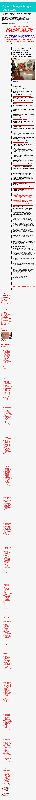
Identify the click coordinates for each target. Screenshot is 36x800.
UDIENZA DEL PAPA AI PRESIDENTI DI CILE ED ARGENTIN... (7, 517)
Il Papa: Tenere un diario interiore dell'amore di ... (6, 521)
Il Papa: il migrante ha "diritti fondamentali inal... (7, 603)
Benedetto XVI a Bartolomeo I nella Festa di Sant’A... (7, 405)
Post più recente (16, 286)
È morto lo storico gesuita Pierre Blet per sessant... (7, 351)
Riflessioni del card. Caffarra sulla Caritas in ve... (7, 672)
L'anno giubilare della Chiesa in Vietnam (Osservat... (7, 686)
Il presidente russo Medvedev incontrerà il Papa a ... (7, 633)
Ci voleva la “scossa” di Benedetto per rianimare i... (7, 492)
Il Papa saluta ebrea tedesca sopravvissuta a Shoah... (7, 712)
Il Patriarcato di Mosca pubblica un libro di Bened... (7, 386)
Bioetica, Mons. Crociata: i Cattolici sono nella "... (7, 647)
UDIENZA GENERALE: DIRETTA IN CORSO (6, 751)
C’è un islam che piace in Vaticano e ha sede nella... (7, 504)
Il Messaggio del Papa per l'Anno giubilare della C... (7, 663)
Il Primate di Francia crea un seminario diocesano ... (7, 693)
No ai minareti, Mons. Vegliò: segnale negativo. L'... (7, 401)
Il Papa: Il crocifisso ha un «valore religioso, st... (7, 417)
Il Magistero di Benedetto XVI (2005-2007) (6, 306)
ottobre (5, 783)
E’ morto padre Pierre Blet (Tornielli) (7, 393)
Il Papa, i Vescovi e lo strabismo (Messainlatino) (7, 625)
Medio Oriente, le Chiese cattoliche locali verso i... (7, 754)
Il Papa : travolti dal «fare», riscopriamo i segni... (6, 488)
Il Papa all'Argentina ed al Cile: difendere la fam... (7, 530)
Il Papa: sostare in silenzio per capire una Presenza (7, 527)
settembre (6, 784)
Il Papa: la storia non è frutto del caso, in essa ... (7, 726)
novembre (6, 349)
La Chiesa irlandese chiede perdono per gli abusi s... (7, 559)
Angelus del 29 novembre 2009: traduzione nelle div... (7, 442)
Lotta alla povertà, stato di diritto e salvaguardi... (6, 395)
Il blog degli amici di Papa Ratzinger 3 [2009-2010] (6, 321)
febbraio (5, 793)
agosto (5, 786)
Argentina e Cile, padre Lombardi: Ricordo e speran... (7, 537)
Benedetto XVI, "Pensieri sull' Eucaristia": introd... (6, 643)
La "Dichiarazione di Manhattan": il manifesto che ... (7, 703)
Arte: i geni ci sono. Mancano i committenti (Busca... (6, 781)
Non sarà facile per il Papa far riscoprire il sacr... (7, 768)
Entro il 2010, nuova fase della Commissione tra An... (7, 438)
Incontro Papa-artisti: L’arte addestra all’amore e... (7, 622)
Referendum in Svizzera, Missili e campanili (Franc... (7, 354)
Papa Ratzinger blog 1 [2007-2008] (5, 324)
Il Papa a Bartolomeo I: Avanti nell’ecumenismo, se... (7, 390)
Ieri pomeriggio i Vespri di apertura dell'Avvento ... (7, 451)
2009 (3, 346)
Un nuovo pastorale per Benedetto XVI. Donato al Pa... (7, 581)
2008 (3, 795)
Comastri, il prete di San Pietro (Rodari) (7, 666)
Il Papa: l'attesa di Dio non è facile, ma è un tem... (7, 524)
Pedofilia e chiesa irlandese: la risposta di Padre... (7, 585)
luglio (5, 787)
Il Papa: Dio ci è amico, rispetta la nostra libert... (7, 733)
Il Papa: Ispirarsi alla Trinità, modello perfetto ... (7, 723)
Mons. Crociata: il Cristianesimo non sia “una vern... (7, 639)
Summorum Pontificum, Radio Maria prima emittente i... (7, 427)
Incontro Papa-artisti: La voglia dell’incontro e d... (7, 498)
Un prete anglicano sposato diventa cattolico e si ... (6, 774)
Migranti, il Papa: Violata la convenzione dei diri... (7, 619)
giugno (5, 788)
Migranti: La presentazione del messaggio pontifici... (7, 571)
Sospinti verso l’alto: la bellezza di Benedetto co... (7, 764)
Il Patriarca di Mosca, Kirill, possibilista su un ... (7, 574)
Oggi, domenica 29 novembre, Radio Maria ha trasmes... (7, 553)
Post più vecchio (31, 286)
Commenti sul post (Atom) (23, 289)
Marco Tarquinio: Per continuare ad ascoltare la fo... (7, 761)
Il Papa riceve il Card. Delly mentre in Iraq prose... (7, 556)
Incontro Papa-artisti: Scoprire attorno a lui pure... (7, 501)
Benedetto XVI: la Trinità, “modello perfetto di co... (6, 700)
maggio (5, 789)
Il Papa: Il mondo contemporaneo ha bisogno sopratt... (7, 478)
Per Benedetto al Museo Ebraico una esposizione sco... (7, 707)
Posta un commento (17, 283)
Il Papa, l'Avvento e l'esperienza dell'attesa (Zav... (7, 376)
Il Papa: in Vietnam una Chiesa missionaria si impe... (6, 651)
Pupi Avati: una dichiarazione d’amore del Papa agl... (7, 372)
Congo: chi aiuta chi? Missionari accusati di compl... (7, 629)
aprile (5, 790)
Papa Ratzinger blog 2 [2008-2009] (16, 7)
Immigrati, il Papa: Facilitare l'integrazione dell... (6, 611)
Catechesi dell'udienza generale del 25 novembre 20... (6, 690)
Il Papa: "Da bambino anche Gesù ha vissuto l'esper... (7, 615)
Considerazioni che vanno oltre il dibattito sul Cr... (7, 484)
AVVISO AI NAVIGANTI (6, 534)
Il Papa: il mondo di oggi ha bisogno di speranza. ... (7, 472)
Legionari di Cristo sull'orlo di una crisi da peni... (6, 540)
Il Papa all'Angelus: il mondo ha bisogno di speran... (7, 458)
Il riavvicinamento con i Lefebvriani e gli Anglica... (7, 771)
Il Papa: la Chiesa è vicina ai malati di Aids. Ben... (7, 461)
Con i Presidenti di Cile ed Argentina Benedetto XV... (7, 507)
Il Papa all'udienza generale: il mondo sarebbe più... (7, 715)
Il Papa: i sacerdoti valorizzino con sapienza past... (6, 740)
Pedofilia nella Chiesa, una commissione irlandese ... (6, 607)
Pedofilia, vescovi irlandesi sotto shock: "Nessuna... (7, 398)
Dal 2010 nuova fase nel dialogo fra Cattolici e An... (7, 660)
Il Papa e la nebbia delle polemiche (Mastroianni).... (6, 657)
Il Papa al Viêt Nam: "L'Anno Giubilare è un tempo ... (7, 636)
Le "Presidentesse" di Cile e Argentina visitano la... (7, 510)
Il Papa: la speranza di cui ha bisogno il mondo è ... (7, 445)
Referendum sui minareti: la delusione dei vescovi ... (6, 358)
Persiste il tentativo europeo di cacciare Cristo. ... (7, 718)
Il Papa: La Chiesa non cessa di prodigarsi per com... (6, 466)
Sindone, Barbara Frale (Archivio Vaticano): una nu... (6, 368)
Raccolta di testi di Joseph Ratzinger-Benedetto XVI (5, 312)
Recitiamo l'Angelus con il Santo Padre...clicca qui (7, 481)
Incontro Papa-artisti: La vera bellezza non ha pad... (7, 434)
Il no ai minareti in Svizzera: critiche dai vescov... (7, 361)
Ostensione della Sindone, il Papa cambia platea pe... (7, 455)
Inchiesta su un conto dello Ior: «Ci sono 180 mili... (7, 680)
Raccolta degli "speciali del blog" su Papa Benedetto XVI (6, 315)
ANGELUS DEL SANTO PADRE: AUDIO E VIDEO (7, 448)
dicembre (5, 347)
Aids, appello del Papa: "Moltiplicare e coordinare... (7, 469)
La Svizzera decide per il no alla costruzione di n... (7, 423)
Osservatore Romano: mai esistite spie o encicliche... (6, 544)
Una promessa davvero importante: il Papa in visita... (7, 593)
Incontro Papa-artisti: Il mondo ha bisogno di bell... (7, 683)
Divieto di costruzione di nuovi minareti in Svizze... (7, 408)
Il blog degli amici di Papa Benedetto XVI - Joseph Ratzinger (5, 298)
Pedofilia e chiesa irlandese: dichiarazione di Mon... (6, 563)
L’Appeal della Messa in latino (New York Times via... (7, 379)
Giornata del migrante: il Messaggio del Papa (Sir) (6, 589)
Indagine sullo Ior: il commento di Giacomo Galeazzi (7, 669)
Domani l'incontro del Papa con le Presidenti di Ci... (7, 578)
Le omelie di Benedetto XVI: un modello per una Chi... (7, 567)
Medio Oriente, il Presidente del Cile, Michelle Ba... (7, 513)
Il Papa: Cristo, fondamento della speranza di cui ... (7, 475)
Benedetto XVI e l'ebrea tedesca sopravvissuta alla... (6, 697)
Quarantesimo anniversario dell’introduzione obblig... (7, 383)
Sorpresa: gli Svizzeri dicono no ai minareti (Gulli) (7, 411)
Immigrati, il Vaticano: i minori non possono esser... (7, 599)
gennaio (5, 794)
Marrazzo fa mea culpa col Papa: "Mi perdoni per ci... (6, 676)
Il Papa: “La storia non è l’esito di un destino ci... (7, 743)
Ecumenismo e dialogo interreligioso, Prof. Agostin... (7, 758)
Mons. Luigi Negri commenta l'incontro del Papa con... (7, 747)
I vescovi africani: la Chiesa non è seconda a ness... (7, 364)
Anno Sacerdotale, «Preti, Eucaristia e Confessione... (7, 495)
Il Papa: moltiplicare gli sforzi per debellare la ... (7, 431)
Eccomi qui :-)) (6, 532)
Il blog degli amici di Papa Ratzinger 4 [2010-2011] (6, 318)
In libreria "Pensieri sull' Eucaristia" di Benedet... (7, 654)
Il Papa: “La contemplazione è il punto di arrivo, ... (7, 736)
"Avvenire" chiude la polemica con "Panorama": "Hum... (7, 549)
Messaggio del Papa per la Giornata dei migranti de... (7, 596)
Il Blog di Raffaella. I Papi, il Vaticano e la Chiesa (5, 301)
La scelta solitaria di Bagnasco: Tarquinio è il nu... (7, 777)
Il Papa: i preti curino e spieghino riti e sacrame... (7, 729)
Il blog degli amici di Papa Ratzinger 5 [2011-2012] (6, 309)
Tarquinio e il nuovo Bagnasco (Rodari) (7, 721)
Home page (23, 286)
